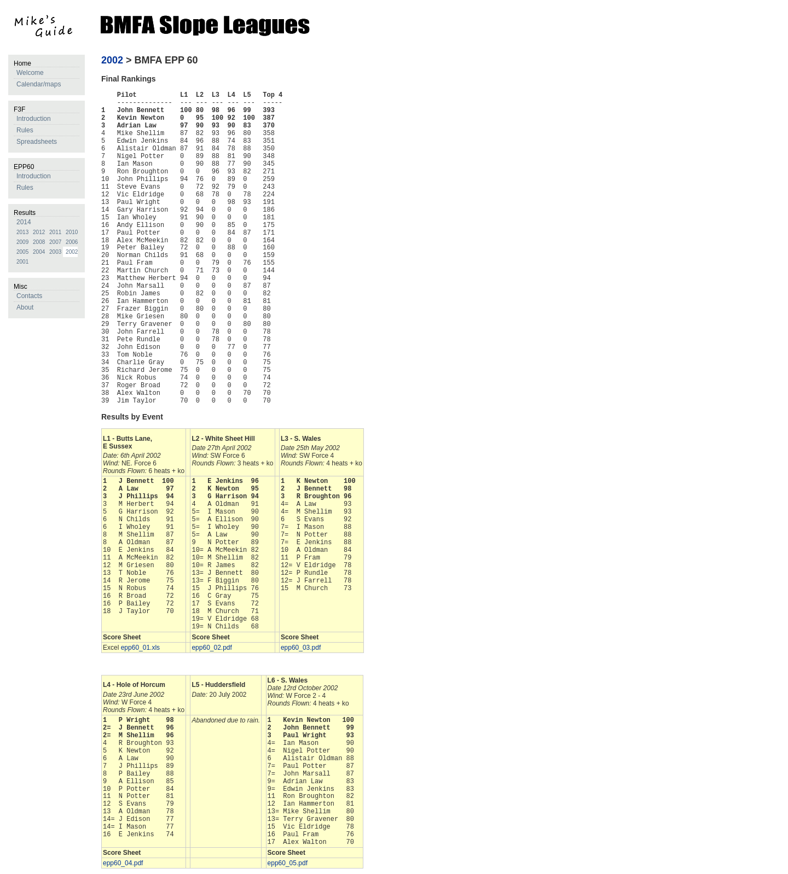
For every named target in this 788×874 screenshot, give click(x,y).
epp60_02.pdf (211, 647)
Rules (24, 130)
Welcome (30, 73)
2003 (55, 252)
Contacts (29, 296)
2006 (72, 242)
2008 (39, 242)
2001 (22, 262)
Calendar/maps (38, 84)
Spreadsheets (36, 141)
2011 (55, 232)
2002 (72, 252)
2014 (23, 222)
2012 (39, 232)
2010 (72, 232)
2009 (22, 242)
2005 (22, 252)
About (24, 307)
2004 (39, 252)
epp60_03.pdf (301, 647)
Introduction (33, 119)
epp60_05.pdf (288, 863)
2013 (22, 232)
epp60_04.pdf (123, 863)
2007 (55, 242)
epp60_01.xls (140, 647)
